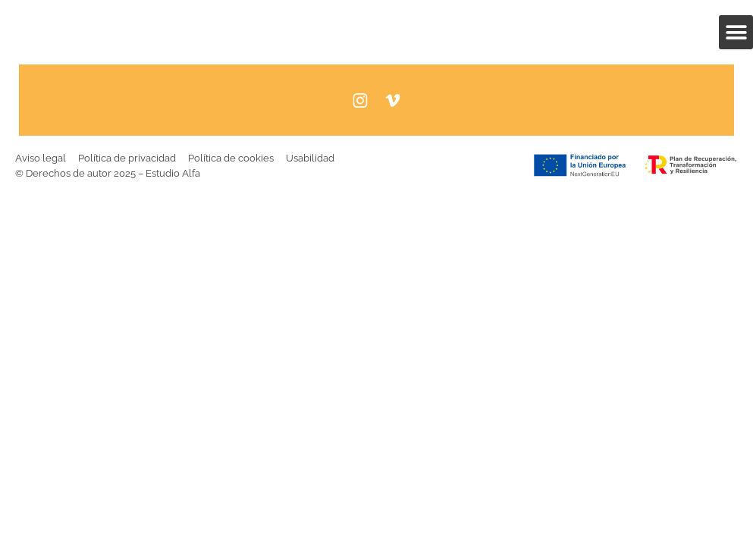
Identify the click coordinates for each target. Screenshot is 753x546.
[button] (736, 32)
